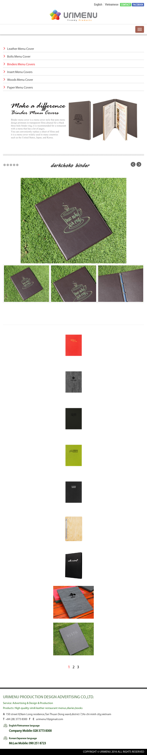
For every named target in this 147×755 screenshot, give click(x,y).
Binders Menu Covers (19, 64)
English (98, 4)
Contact (125, 4)
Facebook (138, 4)
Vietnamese (111, 4)
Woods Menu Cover (18, 80)
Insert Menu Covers (17, 72)
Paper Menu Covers (18, 87)
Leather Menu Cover (18, 49)
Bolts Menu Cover (16, 56)
